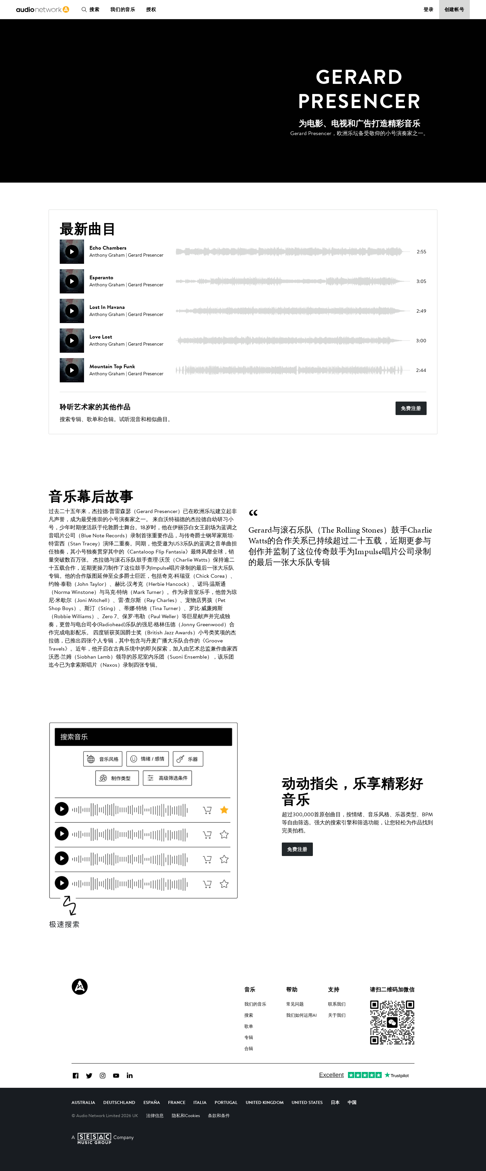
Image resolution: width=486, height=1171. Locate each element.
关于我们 (337, 1015)
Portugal (226, 1102)
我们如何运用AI (301, 1015)
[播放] (72, 251)
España (151, 1102)
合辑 (248, 1048)
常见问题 (295, 1004)
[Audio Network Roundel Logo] (80, 987)
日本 (335, 1102)
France (176, 1102)
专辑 (248, 1037)
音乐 (249, 989)
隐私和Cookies (186, 1115)
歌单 (248, 1026)
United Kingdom (265, 1102)
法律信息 (155, 1115)
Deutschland (119, 1102)
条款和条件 (219, 1115)
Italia (200, 1102)
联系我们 (337, 1004)
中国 (352, 1102)
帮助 (291, 989)
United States (307, 1102)
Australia (83, 1102)
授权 (151, 9)
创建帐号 (454, 9)
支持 (333, 989)
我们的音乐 (122, 9)
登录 (429, 9)
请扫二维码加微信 (392, 989)
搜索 (89, 9)
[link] (42, 9)
